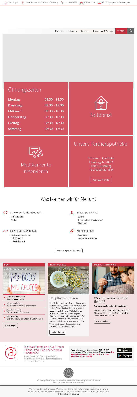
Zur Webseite (101, 180)
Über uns (59, 31)
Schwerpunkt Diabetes (23, 230)
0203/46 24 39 (71, 2)
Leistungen (72, 31)
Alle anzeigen (10, 325)
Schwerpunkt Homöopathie (26, 212)
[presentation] (6, 62)
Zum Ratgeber (102, 321)
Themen (121, 31)
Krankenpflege (85, 230)
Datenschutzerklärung (68, 394)
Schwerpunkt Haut (87, 212)
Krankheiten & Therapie (103, 31)
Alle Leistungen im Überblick (69, 250)
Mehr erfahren (57, 332)
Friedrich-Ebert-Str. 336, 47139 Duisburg (41, 2)
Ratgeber (85, 31)
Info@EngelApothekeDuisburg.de (116, 2)
